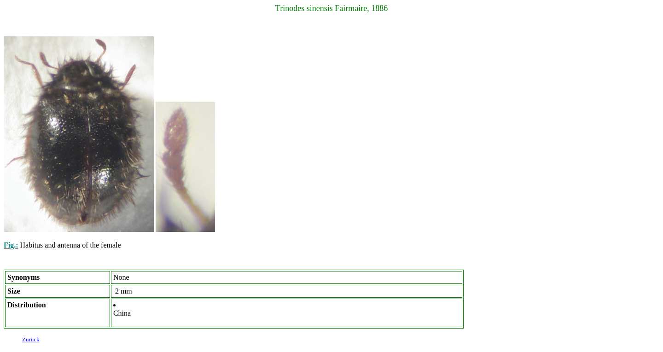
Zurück (31, 340)
